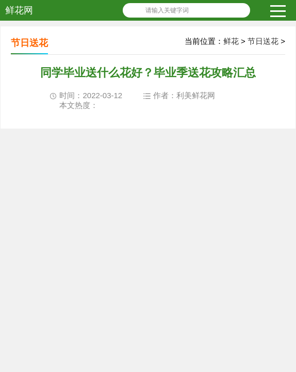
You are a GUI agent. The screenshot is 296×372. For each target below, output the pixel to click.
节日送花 (263, 41)
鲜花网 (19, 10)
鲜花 (231, 41)
